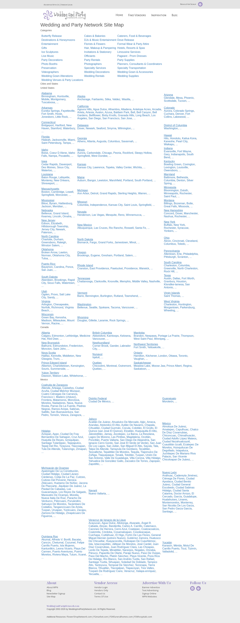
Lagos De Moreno (99, 437)
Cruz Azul (77, 437)
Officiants (89, 56)
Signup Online (149, 593)
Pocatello (64, 155)
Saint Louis (130, 204)
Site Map (51, 596)
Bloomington (171, 190)
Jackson (46, 206)
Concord (169, 213)
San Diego (94, 118)
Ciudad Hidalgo (51, 474)
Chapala (150, 425)
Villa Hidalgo (153, 458)
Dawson (46, 375)
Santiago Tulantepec (54, 443)
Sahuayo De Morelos (54, 504)
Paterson (47, 232)
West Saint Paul (143, 338)
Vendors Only (101, 590)
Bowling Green (172, 164)
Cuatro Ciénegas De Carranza (59, 394)
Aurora (168, 110)
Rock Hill (169, 271)
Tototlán (129, 455)
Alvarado (134, 523)
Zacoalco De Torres (136, 461)
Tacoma (115, 307)
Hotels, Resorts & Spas (131, 48)
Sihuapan (114, 562)
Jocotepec (119, 434)
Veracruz (129, 571)
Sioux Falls (53, 282)
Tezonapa (140, 565)
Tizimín (192, 548)
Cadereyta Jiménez (185, 475)
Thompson (187, 335)
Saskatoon (140, 368)
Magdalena (133, 437)
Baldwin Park (121, 112)
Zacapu (81, 510)
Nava (70, 403)
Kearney (46, 216)
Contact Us (99, 593)
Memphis (125, 281)
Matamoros (59, 400)
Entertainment (50, 44)
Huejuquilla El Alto (146, 431)
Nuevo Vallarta (97, 493)
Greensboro (49, 242)
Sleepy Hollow (143, 152)
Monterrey (186, 502)
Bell (133, 112)
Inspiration (158, 15)
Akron (167, 240)
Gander (114, 345)
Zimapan (81, 449)
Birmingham (49, 96)
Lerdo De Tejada (98, 550)
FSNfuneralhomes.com (121, 616)
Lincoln (57, 216)
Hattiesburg (65, 203)
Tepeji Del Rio (50, 446)
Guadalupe (189, 496)
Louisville (182, 167)
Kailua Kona (189, 138)
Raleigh (61, 242)
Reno (121, 214)
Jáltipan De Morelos (124, 544)
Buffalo (168, 224)
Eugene (95, 255)
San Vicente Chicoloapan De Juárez (176, 458)
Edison (46, 223)
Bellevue (47, 213)
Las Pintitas (118, 437)
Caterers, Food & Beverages (134, 36)
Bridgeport (48, 125)
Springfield (83, 155)
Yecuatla (94, 574)
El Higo (120, 535)
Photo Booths (50, 64)
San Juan (47, 269)
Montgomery (58, 99)
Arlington (47, 304)
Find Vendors (137, 15)
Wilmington (124, 128)
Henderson (83, 214)
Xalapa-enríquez (146, 571)
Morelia (74, 495)
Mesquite (111, 214)
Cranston (82, 268)
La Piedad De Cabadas (64, 487)
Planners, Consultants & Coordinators (139, 64)
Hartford (60, 125)
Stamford (56, 128)
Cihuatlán (94, 428)
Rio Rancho (116, 227)
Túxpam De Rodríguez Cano (106, 571)
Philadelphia (190, 253)
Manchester (191, 213)
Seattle (93, 307)
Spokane (104, 307)
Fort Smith (48, 113)
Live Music (48, 56)
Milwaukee (59, 320)
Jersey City (48, 229)
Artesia (90, 112)
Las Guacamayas (56, 490)
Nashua (168, 216)
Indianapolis (178, 154)
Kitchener (151, 355)
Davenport (65, 164)
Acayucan (94, 523)
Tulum (73, 554)
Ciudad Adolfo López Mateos (179, 438)
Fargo (93, 242)
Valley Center (124, 167)
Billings (168, 203)
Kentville (56, 355)
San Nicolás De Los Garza (178, 505)
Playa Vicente (138, 556)
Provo (54, 294)
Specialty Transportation (131, 68)
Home (119, 15)
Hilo (166, 138)
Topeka (110, 167)
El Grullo (148, 428)
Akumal (46, 539)
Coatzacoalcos (150, 529)
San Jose (126, 118)
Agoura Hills (84, 109)
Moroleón (168, 401)
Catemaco (150, 526)
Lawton (63, 252)
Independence (98, 204)
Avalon (99, 112)
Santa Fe (140, 227)
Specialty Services (95, 68)
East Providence (99, 268)
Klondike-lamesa (174, 284)
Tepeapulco (74, 443)
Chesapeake (61, 304)
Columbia (169, 180)
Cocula (126, 428)
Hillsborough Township (55, 226)
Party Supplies (125, 60)
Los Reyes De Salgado (72, 492)
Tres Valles (147, 568)
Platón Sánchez (119, 556)
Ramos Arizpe (60, 409)
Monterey (47, 180)
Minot (133, 242)
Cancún (46, 542)
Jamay (108, 434)
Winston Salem (51, 245)
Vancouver (128, 307)
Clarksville (100, 281)
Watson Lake (60, 375)
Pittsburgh (170, 256)
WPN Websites (149, 596)
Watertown (68, 282)
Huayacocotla (114, 541)
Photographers (93, 64)
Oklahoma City (61, 255)
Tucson (182, 100)
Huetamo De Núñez (66, 483)
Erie (179, 253)
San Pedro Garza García (177, 508)
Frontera (47, 400)
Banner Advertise (151, 587)
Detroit (94, 193)
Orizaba (150, 550)
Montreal (111, 365)
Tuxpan (139, 455)
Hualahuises (169, 499)
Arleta (80, 112)
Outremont (124, 365)
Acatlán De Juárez (99, 422)
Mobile (45, 99)
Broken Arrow (49, 252)
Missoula (183, 206)
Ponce (69, 266)
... (57, 102)
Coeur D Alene (58, 152)
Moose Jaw (158, 365)
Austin (167, 278)
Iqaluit (96, 357)
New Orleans (61, 180)
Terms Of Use (101, 596)
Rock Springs (117, 320)
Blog (175, 15)
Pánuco (93, 553)
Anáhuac (167, 475)
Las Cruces (101, 227)
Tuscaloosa (48, 102)
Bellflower (94, 115)
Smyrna (111, 128)
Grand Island (60, 213)
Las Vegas (98, 214)
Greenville (170, 268)
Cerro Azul (120, 529)
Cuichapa (94, 535)
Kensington (77, 365)
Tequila (135, 452)
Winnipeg (159, 338)
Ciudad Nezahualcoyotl (176, 441)
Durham (58, 239)
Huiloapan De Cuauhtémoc (140, 541)
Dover (80, 128)
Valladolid (168, 551)
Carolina (59, 266)
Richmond (57, 307)
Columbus (114, 141)
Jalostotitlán (96, 434)
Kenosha (61, 317)
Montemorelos (170, 502)
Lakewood (179, 116)
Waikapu (169, 144)
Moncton (47, 348)
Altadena (126, 109)
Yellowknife (153, 347)
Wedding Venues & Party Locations (62, 80)
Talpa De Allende (99, 449)
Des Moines (49, 167)
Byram (53, 203)
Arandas (94, 425)
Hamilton (139, 355)
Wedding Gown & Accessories (135, 72)
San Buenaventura (62, 412)
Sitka (108, 99)
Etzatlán (129, 431)
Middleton (68, 355)
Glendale (169, 97)
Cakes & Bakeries (94, 36)
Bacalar (76, 539)
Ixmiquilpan (72, 440)
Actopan (46, 434)
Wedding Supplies (128, 76)
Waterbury (69, 128)
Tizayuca (64, 446)
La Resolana (146, 434)
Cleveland (191, 240)
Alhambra (114, 109)
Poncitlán (94, 440)
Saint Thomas (172, 295)
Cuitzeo (80, 477)
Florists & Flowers (94, 44)
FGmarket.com (101, 616)
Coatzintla (94, 532)
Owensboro (171, 170)
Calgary (46, 335)
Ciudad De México (99, 401)
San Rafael (147, 559)
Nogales (139, 550)
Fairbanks (97, 99)
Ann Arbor (83, 193)
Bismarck (82, 242)
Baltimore (169, 177)
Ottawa (173, 355)
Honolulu (175, 138)
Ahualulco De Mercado (125, 422)
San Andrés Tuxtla (129, 559)
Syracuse (182, 227)
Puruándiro (74, 501)
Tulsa (45, 258)
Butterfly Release (52, 36)
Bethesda (182, 177)
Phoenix (189, 97)
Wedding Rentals (94, 76)
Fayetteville (68, 110)
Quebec (97, 368)
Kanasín (167, 545)
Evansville (170, 151)
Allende (46, 388)
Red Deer (52, 338)
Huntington (184, 304)
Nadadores (58, 403)
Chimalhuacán (186, 435)
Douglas (82, 320)
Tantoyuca (101, 565)
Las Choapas (146, 547)
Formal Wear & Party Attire (133, 44)
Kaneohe (169, 141)
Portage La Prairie (169, 335)
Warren (142, 193)
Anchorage (83, 99)
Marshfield (115, 180)
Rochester (186, 193)
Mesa (179, 97)
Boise (45, 152)
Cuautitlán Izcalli (172, 444)
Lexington (169, 167)
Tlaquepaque (106, 455)
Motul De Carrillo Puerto (178, 547)
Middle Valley (140, 281)
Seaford (101, 128)
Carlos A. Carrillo (132, 526)
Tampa (67, 142)
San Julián (112, 446)
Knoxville (113, 281)
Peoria (117, 152)
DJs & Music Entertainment (100, 40)
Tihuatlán (103, 568)
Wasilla (126, 99)
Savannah (127, 141)
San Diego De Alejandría (134, 440)
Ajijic (143, 422)
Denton (181, 180)
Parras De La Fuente (62, 406)
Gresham (106, 255)
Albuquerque (84, 227)
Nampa (52, 155)
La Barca (132, 434)
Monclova (73, 400)
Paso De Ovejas (150, 553)
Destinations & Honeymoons (58, 40)
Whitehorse (76, 375)
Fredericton (76, 345)
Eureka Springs (51, 110)
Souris (45, 368)
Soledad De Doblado (133, 562)
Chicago (107, 152)
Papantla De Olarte (110, 553)
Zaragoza (75, 415)
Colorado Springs (183, 110)
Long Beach (143, 115)
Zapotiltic (94, 464)
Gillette (92, 320)
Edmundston (60, 345)
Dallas (176, 278)
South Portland (143, 180)
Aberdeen (47, 279)
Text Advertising (150, 590)
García (178, 496)
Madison (47, 320)
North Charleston (187, 268)
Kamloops (113, 335)
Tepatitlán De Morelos (116, 452)
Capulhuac (182, 429)
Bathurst (47, 345)
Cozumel (70, 542)
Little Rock (61, 116)
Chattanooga (85, 281)
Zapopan (154, 461)
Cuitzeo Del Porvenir (54, 480)
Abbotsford (98, 335)
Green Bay (48, 317)
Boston (46, 191)
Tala (155, 446)
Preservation (49, 68)
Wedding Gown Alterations (57, 76)
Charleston (170, 265)
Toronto (182, 355)
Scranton (182, 256)
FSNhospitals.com (143, 616)
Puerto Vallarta (109, 440)
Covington (189, 164)
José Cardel (144, 544)
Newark (90, 128)
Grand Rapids (108, 193)
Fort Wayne (184, 151)
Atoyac (103, 526)
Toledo (181, 243)
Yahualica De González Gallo (106, 461)
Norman (46, 255)
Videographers (50, 72)
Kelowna (125, 335)
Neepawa (150, 335)
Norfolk (46, 307)
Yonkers (168, 230)
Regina (187, 365)
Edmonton (58, 335)
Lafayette (64, 177)
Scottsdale (170, 100)
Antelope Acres (142, 109)
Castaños (68, 388)
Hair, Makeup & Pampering (100, 48)
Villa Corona (137, 458)
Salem (129, 255)
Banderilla (115, 526)
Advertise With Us (51, 5)
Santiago (167, 511)
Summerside (58, 368)
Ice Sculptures (50, 52)
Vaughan (139, 358)
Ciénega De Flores (173, 478)
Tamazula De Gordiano (123, 449)
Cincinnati (178, 240)
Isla (91, 544)
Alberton (47, 365)
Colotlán (137, 428)
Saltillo (45, 412)
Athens (81, 141)
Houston (181, 281)
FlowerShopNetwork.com (79, 616)
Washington (171, 128)
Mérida (178, 545)
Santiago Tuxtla (98, 562)
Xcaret (82, 554)
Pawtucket (116, 268)
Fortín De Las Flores (138, 535)
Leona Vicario (64, 548)
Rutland (118, 295)
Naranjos (127, 550)
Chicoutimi (98, 365)
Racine (55, 323)
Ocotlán (145, 437)
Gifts (44, 48)
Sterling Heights (127, 193)
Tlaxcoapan (78, 446)
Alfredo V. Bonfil (61, 539)
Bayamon (47, 266)
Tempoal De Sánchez (121, 565)
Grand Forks (105, 242)
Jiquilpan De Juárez (70, 486)
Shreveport (48, 183)
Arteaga (56, 388)
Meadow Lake (142, 365)
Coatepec (134, 529)
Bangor (91, 180)
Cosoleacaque (141, 532)
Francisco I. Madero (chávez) (59, 397)
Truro (56, 358)
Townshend (131, 295)
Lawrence (98, 167)
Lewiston (102, 180)
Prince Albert (174, 365)
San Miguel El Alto (131, 446)
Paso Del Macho (98, 556)
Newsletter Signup (188, 4)
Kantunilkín (48, 548)
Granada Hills (126, 115)
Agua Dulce (100, 109)
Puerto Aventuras (62, 551)
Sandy (51, 297)
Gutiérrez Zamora (137, 538)
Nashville (154, 281)
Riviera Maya (60, 554)
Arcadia (156, 109)
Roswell (129, 227)
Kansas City (84, 167)
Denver (180, 113)
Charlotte (47, 239)
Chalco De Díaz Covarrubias (180, 431)
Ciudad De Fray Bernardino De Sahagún (60, 435)
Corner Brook (100, 345)
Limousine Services (128, 52)
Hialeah (46, 139)
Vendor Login (66, 5)
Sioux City (63, 167)
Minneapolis (171, 193)
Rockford (127, 152)
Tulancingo (68, 449)
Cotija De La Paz (64, 477)
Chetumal (58, 542)
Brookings (83, 255)
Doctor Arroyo (182, 493)
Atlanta (91, 141)
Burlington (106, 295)
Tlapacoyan (132, 568)
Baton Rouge (49, 177)
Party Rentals (92, 60)
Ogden (46, 294)
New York (179, 224)
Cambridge (57, 191)
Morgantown (171, 307)
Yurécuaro (69, 510)
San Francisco (110, 118)
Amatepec (168, 429)
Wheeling (169, 310)
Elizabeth (56, 223)
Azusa (108, 112)
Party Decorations (52, 60)
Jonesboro (48, 116)
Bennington (92, 295)
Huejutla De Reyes (53, 440)
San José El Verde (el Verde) (131, 443)
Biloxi (45, 203)
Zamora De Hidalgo (53, 513)
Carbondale (94, 152)
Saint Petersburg (51, 142)
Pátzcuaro (60, 501)
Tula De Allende (51, 449)
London (162, 355)
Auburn (81, 180)
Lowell (69, 191)
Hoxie (58, 113)
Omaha (66, 216)
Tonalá (119, 455)
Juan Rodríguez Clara (124, 547)
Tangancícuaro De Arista (67, 507)
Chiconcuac (169, 435)
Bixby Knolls (109, 115)
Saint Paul (170, 196)
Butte (189, 203)
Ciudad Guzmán (111, 428)
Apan (55, 434)
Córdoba (107, 532)
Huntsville (63, 96)
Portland (128, 180)
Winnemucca (133, 214)
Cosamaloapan (123, 532)
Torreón (54, 415)
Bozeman (179, 203)
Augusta (101, 141)
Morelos (46, 403)
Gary (166, 154)
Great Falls (170, 206)
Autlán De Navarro (132, 425)
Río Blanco (109, 559)
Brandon (139, 335)
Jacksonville (59, 139)
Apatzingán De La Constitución (60, 471)
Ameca (151, 422)
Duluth (184, 190)
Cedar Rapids (50, 164)
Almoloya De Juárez (174, 426)
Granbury (169, 281)
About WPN (52, 587)
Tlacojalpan (117, 568)
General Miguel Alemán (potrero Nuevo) (125, 536)
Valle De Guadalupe (116, 458)
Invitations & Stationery (98, 52)
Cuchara (169, 113)
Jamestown (121, 242)
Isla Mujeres (67, 545)
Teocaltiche (95, 452)
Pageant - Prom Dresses (131, 56)
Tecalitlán (144, 449)
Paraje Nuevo (131, 553)
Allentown (169, 253)
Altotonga (122, 523)
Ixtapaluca (182, 450)
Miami (71, 139)
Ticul (183, 548)
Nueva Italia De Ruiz (54, 498)
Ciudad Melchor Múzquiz (65, 391)
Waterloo (47, 170)
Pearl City (181, 141)
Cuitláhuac (107, 535)
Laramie (103, 320)
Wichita (137, 167)
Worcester (62, 194)
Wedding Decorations (97, 72)
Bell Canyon (143, 112)
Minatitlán (115, 550)
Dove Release (125, 40)
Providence (131, 268)
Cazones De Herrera (101, 529)
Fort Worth (188, 278)
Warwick (144, 268)
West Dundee (99, 155)
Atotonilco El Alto (110, 425)
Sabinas (74, 409)
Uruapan (57, 510)
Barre (80, 295)
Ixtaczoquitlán (102, 544)
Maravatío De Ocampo (55, 495)
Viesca (64, 415)
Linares (182, 499)
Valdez (116, 99)
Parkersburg (187, 307)
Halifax (46, 355)
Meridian (58, 206)
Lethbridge (72, 335)
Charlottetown (61, 365)
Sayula (148, 446)
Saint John (59, 348)
